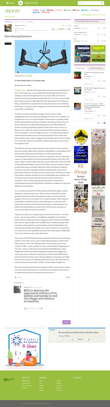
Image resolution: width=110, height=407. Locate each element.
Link (42, 10)
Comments (95, 15)
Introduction (26, 381)
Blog (35, 10)
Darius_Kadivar (88, 111)
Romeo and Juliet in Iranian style (94, 73)
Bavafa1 (26, 287)
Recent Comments (96, 68)
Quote (36, 12)
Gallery (85, 10)
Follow (24, 25)
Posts (103, 15)
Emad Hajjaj (27, 76)
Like (53, 29)
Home (16, 21)
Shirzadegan (87, 76)
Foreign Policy (20, 90)
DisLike (69, 29)
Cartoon (95, 10)
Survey (67, 10)
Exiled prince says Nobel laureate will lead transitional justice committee (94, 106)
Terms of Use (26, 383)
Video (50, 10)
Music (58, 10)
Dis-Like (46, 12)
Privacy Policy (26, 385)
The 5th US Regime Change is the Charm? (94, 89)
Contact (24, 388)
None (22, 28)
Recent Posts (80, 68)
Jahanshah (18, 25)
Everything (86, 15)
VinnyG (86, 92)
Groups (10, 3)
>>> (55, 272)
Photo (76, 10)
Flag (68, 277)
